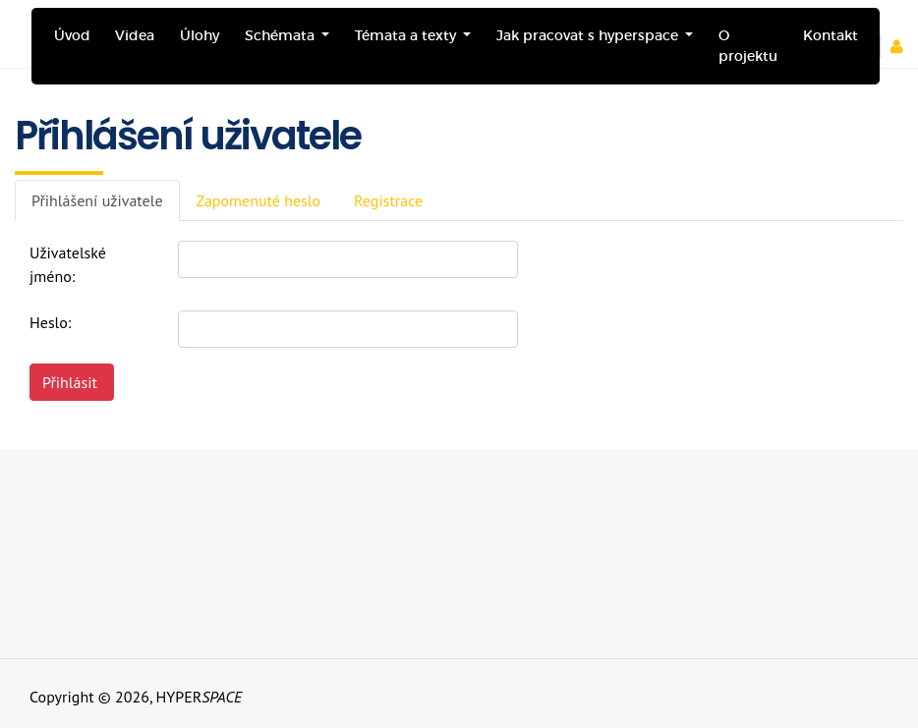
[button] (903, 46)
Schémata (281, 35)
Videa (134, 35)
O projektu (747, 46)
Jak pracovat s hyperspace (589, 35)
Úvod (72, 35)
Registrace (388, 200)
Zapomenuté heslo (259, 200)
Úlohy (199, 35)
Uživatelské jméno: (67, 264)
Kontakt (830, 35)
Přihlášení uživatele (97, 200)
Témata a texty (407, 35)
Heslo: (50, 322)
